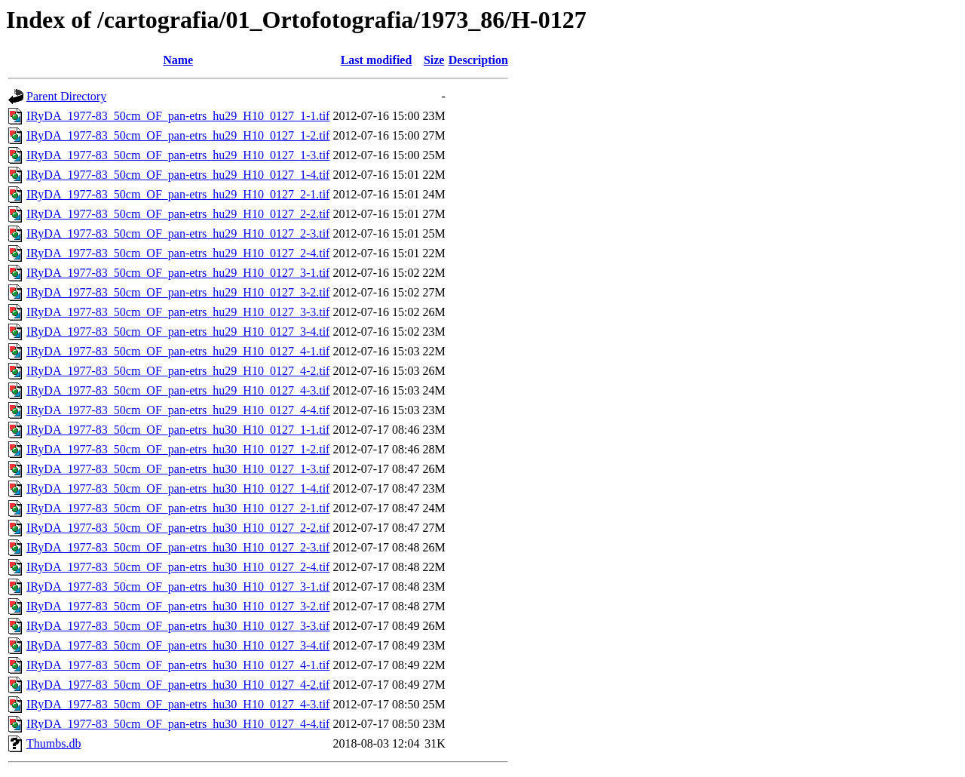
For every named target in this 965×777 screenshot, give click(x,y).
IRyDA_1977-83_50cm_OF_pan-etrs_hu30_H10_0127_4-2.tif (177, 684)
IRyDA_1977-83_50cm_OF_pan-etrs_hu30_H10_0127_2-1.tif (177, 508)
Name (178, 60)
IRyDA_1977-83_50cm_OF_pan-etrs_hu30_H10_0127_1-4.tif (177, 488)
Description (478, 60)
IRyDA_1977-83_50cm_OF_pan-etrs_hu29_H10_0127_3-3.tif (177, 312)
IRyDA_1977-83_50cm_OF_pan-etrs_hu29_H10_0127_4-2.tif (177, 370)
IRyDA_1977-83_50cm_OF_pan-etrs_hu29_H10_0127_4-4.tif (177, 410)
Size (434, 60)
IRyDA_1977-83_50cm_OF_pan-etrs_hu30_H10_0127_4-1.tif (177, 665)
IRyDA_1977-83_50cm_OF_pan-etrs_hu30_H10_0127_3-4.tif (177, 645)
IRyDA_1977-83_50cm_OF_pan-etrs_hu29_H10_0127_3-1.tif (177, 272)
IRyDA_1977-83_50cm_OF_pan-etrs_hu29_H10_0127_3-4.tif (177, 331)
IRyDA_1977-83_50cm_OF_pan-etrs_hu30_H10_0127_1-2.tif (177, 449)
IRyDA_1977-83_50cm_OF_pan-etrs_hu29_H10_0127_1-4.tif (177, 174)
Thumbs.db (53, 743)
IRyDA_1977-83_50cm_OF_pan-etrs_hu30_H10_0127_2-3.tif (177, 547)
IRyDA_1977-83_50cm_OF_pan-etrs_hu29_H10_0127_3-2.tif (177, 292)
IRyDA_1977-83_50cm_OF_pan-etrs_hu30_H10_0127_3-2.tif (177, 606)
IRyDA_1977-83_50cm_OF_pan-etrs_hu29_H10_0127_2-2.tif (177, 213)
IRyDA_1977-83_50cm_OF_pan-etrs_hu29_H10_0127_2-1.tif (177, 194)
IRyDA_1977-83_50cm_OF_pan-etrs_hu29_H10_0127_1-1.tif (177, 115)
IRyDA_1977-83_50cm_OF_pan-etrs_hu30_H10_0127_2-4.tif (177, 566)
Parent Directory (66, 96)
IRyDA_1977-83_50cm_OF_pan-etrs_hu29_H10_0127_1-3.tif (177, 155)
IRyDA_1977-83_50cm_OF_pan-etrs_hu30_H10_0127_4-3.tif (177, 704)
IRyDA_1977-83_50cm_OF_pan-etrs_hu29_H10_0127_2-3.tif (177, 233)
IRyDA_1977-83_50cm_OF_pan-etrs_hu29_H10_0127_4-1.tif (177, 351)
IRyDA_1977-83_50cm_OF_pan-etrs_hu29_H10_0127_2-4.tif (177, 253)
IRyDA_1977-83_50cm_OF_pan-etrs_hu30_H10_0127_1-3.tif (177, 468)
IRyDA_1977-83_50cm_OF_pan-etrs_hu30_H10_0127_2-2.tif (177, 527)
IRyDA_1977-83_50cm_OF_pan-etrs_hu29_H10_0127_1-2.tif (177, 135)
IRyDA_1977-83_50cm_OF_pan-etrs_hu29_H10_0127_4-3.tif (177, 390)
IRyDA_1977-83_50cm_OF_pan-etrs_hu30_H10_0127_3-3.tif (177, 625)
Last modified (376, 60)
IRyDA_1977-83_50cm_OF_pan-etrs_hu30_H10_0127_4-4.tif (177, 723)
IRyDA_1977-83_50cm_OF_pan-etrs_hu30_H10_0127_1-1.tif (177, 429)
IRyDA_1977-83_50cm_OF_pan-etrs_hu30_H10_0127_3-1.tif (177, 586)
